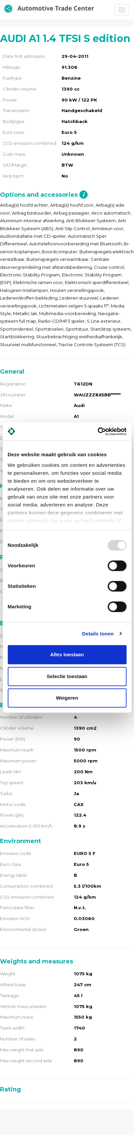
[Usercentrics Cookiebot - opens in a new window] (97, 431)
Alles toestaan (67, 654)
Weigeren (67, 698)
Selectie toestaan (67, 676)
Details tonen (97, 633)
